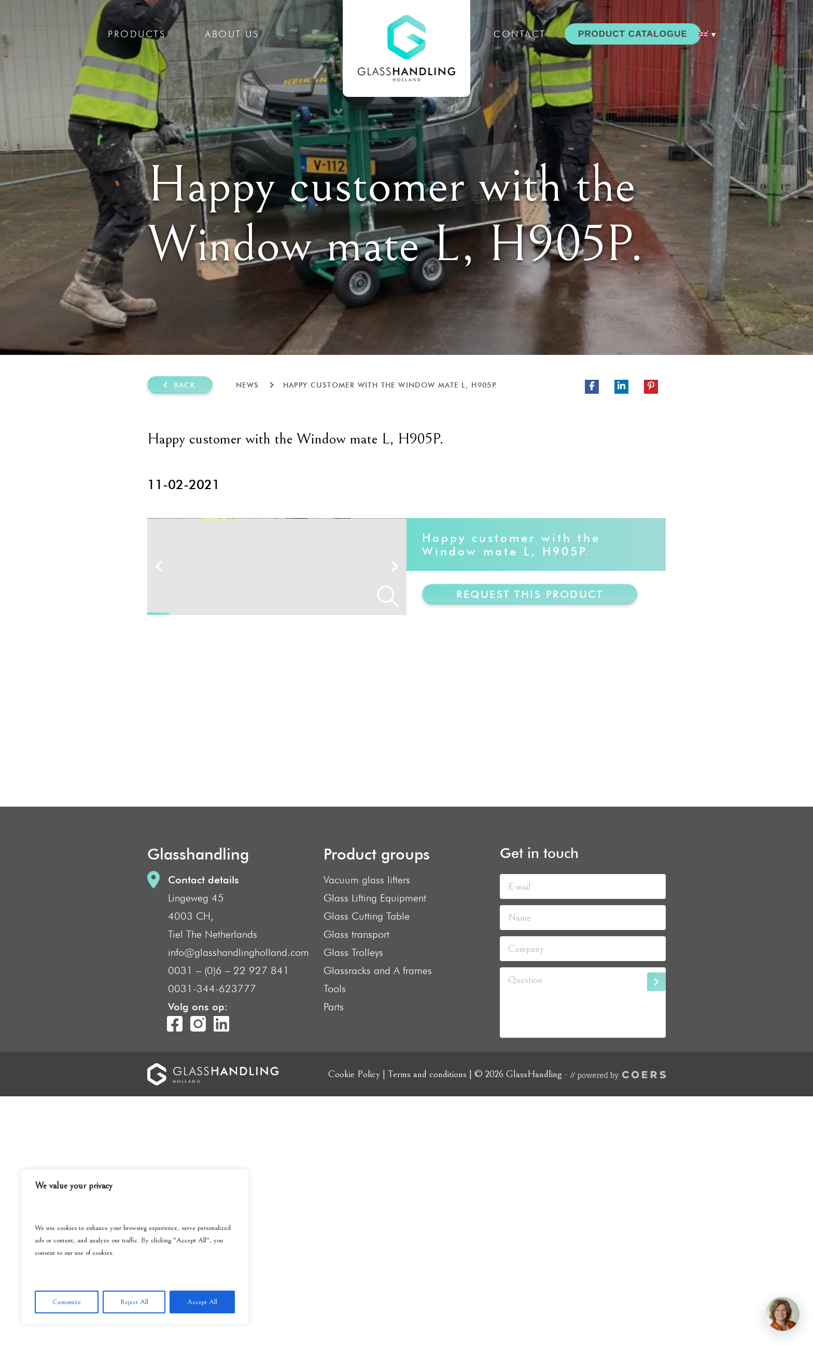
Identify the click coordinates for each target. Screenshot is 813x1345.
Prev (158, 690)
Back (184, 385)
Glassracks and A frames (378, 1219)
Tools (335, 1237)
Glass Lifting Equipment (375, 1146)
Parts (334, 1255)
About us (232, 33)
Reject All (134, 1302)
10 (352, 862)
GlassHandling (406, 48)
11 (374, 862)
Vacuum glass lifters (367, 1128)
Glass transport (356, 1183)
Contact (520, 33)
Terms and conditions (427, 1322)
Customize (66, 1302)
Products (136, 33)
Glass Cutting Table (367, 1164)
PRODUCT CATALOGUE (633, 34)
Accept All (202, 1302)
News (247, 385)
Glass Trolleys (353, 1201)
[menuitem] (707, 34)
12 (395, 862)
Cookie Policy (354, 1322)
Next (394, 690)
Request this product (529, 594)
